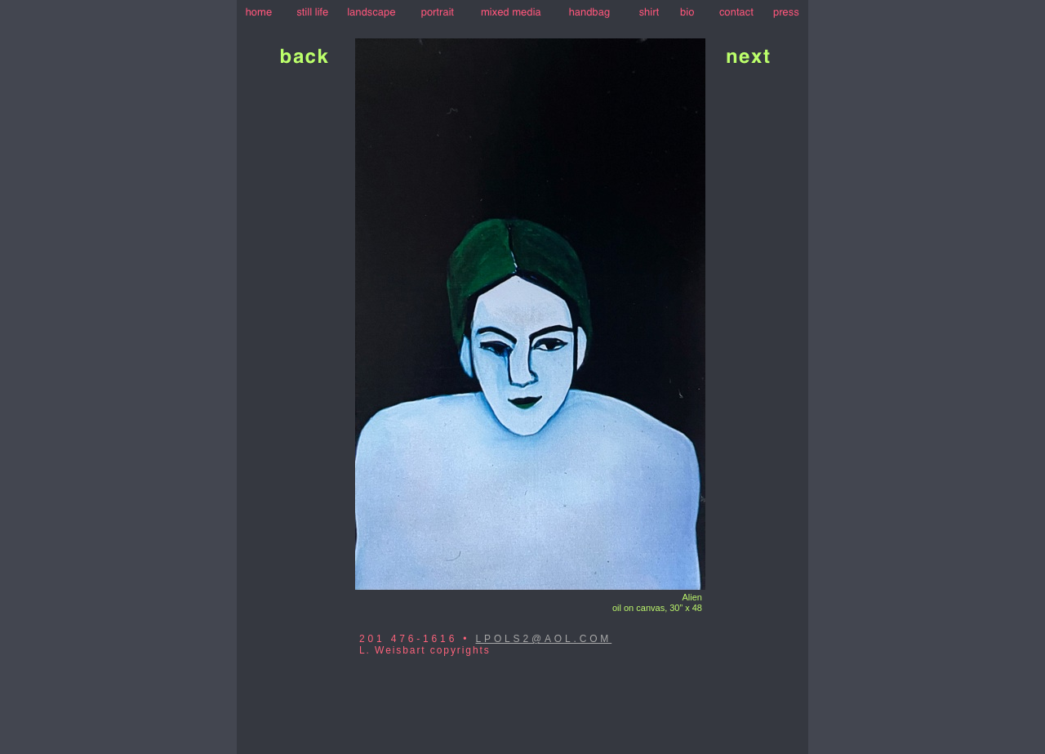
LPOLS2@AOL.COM (544, 639)
